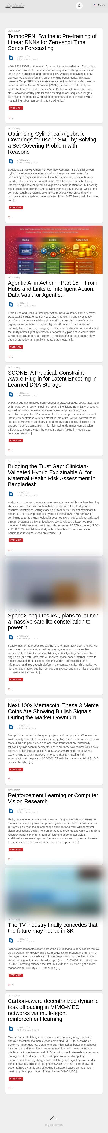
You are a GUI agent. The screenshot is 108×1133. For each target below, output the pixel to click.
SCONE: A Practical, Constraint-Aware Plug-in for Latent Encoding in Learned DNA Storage (52, 379)
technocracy (14, 31)
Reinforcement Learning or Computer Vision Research (53, 798)
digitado (22, 56)
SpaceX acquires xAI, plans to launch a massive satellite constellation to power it (53, 622)
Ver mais (16, 108)
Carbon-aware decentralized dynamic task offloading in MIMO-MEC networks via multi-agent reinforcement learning (53, 1010)
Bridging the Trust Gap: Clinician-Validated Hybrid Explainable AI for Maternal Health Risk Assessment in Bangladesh (51, 475)
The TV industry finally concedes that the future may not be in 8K (53, 928)
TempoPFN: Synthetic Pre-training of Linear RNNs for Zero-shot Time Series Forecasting (52, 42)
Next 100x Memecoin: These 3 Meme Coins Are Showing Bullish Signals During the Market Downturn (53, 711)
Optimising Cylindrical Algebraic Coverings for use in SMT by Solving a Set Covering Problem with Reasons (52, 143)
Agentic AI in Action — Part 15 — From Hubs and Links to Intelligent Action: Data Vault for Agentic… (52, 289)
